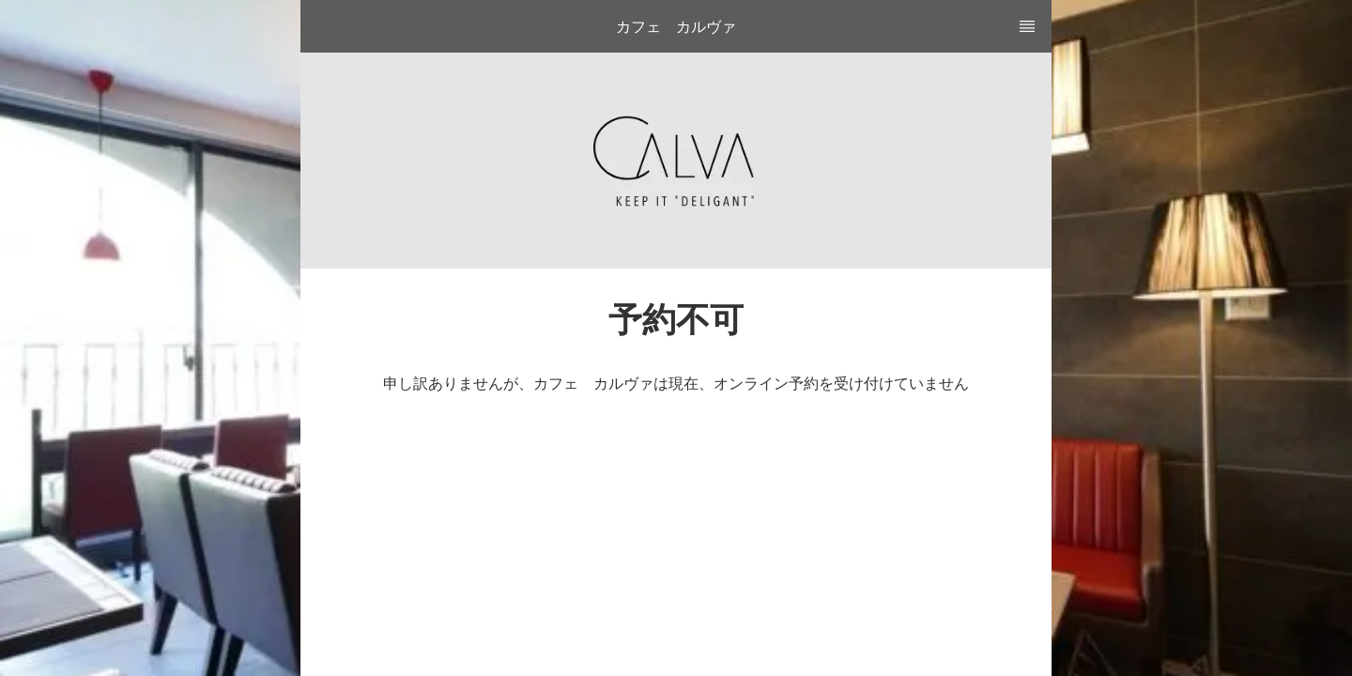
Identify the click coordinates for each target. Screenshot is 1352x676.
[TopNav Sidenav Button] (1027, 26)
